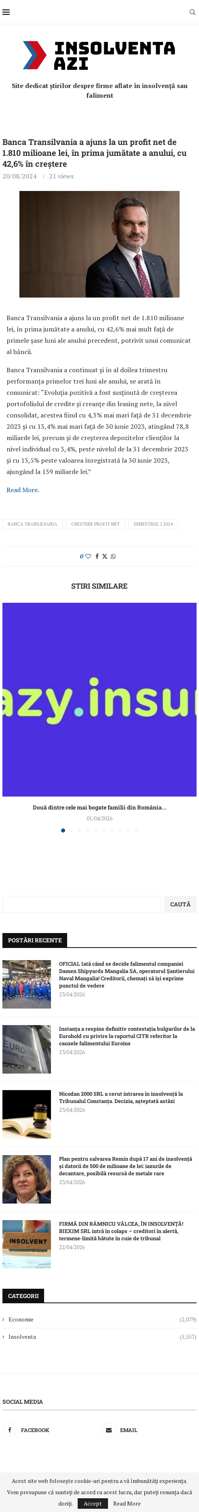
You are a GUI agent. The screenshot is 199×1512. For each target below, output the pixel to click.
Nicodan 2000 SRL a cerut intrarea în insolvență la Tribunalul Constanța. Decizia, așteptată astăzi (121, 1097)
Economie (102, 1319)
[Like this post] (88, 556)
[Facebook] (49, 1430)
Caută (180, 904)
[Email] (149, 1430)
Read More (22, 489)
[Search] (192, 12)
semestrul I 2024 (153, 524)
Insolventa (102, 1337)
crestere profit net (95, 524)
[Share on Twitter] (105, 556)
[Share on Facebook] (97, 556)
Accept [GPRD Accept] (93, 1503)
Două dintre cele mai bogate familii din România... (100, 807)
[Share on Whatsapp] (113, 556)
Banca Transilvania (32, 524)
